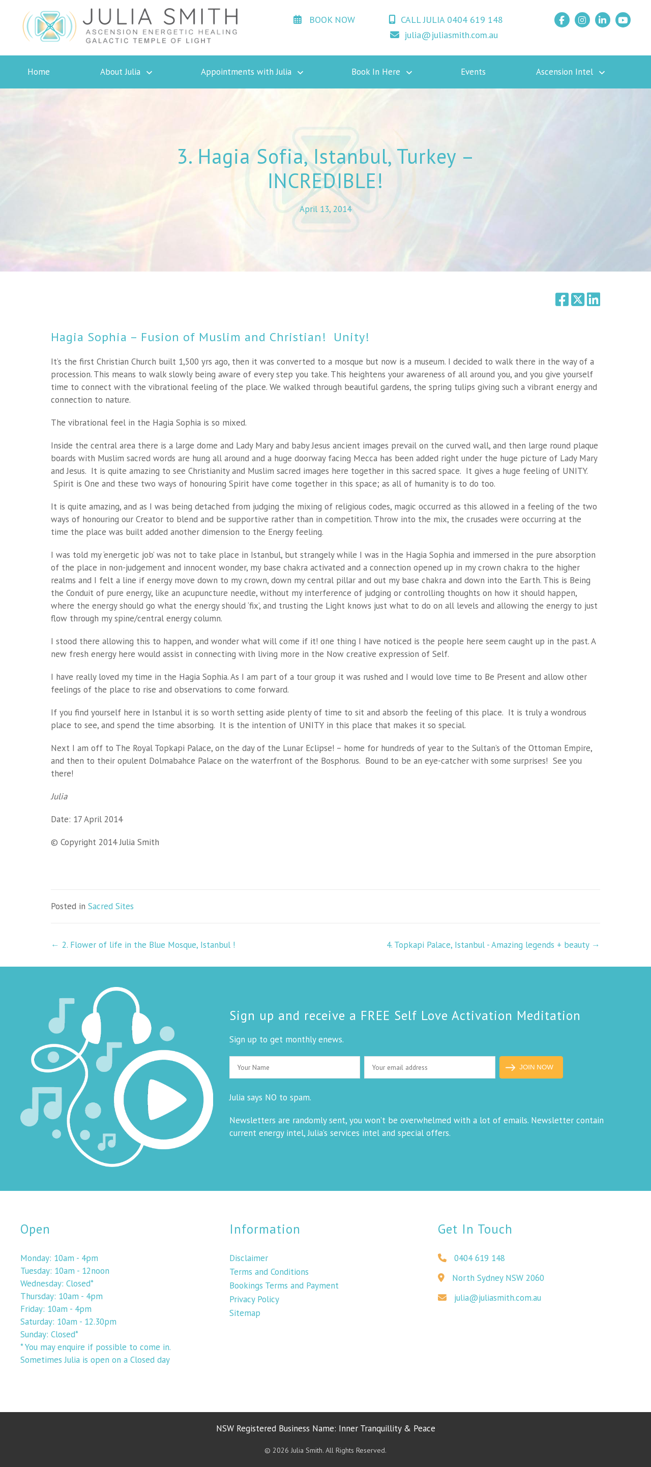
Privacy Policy (254, 1302)
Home (38, 71)
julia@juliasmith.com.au (444, 35)
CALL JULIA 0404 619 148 (446, 19)
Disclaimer (248, 1261)
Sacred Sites (111, 906)
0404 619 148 (471, 1261)
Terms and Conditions (269, 1274)
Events (473, 71)
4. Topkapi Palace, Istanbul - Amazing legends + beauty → (493, 944)
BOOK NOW (324, 19)
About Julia (120, 71)
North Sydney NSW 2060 (491, 1280)
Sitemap (244, 1316)
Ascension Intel (564, 71)
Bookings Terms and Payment (284, 1288)
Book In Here (375, 71)
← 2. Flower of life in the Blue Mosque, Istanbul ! (143, 944)
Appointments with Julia (246, 71)
